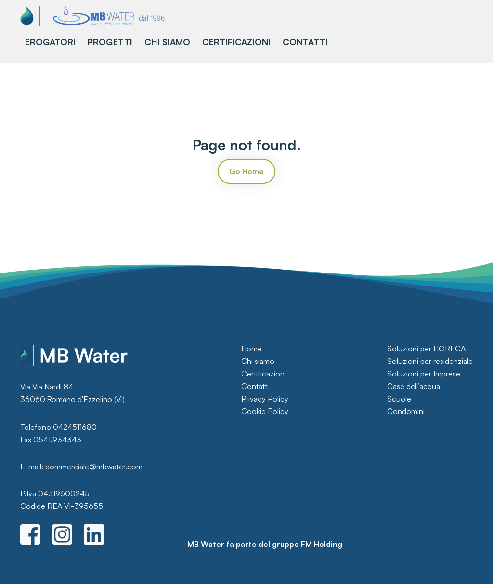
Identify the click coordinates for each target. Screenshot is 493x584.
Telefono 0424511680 (58, 427)
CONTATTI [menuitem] (305, 42)
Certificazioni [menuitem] (263, 373)
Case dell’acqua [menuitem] (413, 386)
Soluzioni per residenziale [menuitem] (430, 361)
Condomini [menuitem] (406, 411)
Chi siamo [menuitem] (257, 361)
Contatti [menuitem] (255, 386)
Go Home (246, 171)
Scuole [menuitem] (399, 398)
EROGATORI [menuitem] (50, 42)
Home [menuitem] (251, 348)
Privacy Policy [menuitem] (264, 398)
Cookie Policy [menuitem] (264, 411)
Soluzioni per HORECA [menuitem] (426, 348)
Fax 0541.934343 (50, 439)
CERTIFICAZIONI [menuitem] (236, 42)
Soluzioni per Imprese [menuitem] (423, 373)
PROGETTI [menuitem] (110, 42)
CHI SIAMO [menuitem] (167, 42)
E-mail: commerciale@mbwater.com (81, 466)
